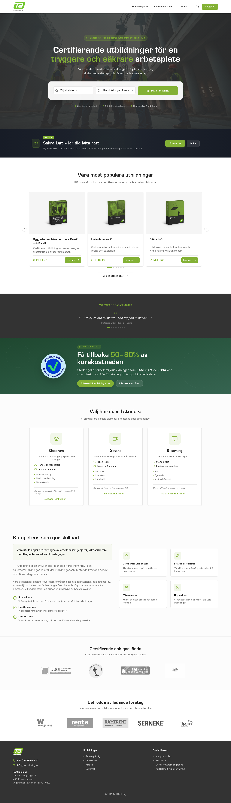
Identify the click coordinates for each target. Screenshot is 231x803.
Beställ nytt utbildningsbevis (168, 764)
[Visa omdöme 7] (120, 327)
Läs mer (175, 143)
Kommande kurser (163, 6)
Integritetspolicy (162, 756)
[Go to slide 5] (121, 267)
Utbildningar (140, 6)
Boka (193, 143)
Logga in (210, 6)
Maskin (88, 764)
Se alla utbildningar (115, 276)
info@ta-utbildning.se (27, 765)
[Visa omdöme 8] (122, 327)
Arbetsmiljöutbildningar (95, 383)
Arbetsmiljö (90, 760)
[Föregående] (80, 317)
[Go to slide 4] (118, 267)
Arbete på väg (91, 756)
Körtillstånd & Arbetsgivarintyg (169, 769)
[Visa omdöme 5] (116, 327)
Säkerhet (89, 769)
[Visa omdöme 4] (115, 327)
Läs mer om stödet (129, 383)
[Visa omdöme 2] (111, 327)
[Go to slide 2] (113, 267)
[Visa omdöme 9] (124, 327)
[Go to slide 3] (116, 267)
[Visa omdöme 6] (118, 327)
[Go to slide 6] (123, 267)
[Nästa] (151, 317)
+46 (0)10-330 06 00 (27, 760)
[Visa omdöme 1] (108, 327)
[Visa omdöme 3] (113, 327)
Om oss (183, 6)
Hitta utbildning (157, 90)
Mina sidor (159, 760)
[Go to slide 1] (109, 267)
